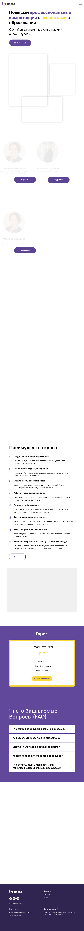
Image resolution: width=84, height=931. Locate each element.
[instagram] (14, 898)
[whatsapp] (17, 898)
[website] (10, 898)
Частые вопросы (49, 901)
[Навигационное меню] (80, 4)
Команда (47, 895)
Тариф (46, 898)
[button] (25, 180)
